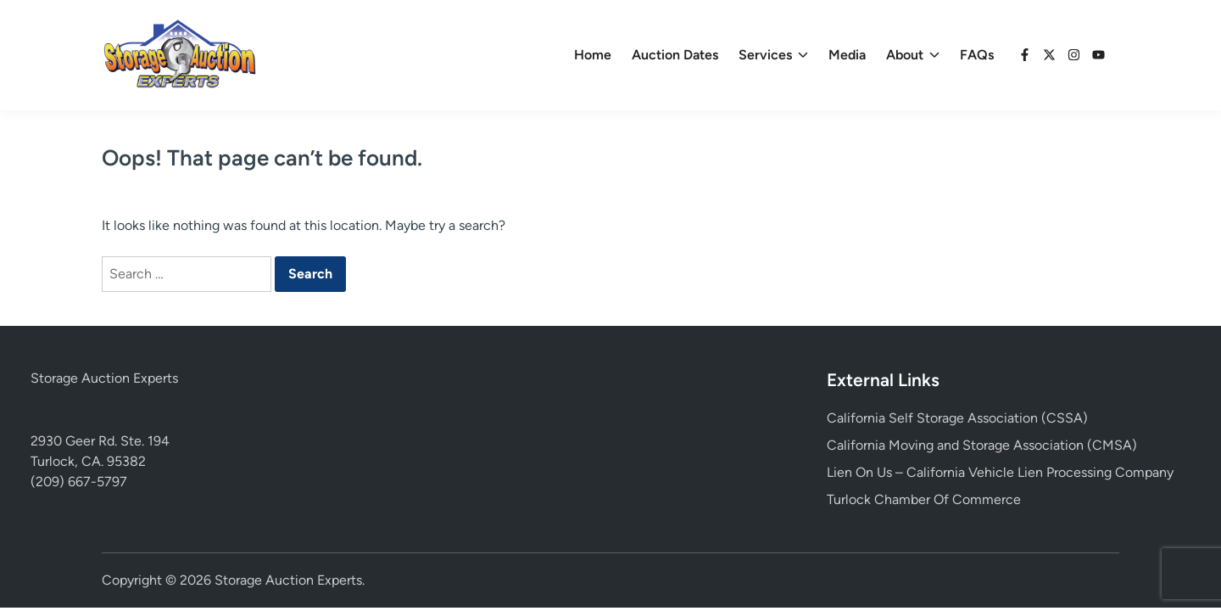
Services (773, 55)
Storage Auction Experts (104, 378)
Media (847, 55)
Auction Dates (675, 55)
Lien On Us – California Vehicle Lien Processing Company (1000, 472)
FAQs (977, 55)
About (912, 55)
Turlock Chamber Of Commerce (924, 499)
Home (592, 55)
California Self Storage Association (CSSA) (957, 418)
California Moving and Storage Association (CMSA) (982, 445)
